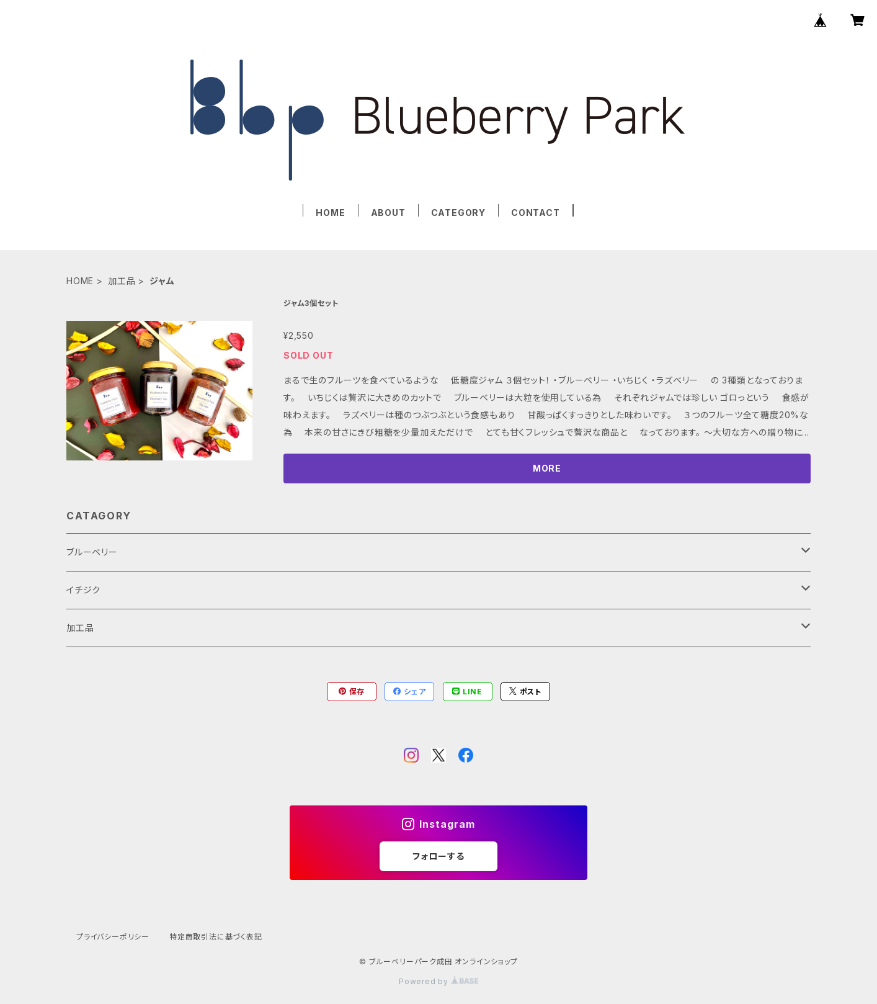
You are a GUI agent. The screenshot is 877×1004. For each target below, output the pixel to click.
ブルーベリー (92, 552)
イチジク (83, 590)
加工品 (121, 281)
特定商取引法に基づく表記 (215, 936)
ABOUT (388, 212)
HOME (330, 212)
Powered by (438, 981)
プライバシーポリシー (112, 936)
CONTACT (535, 212)
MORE (547, 468)
